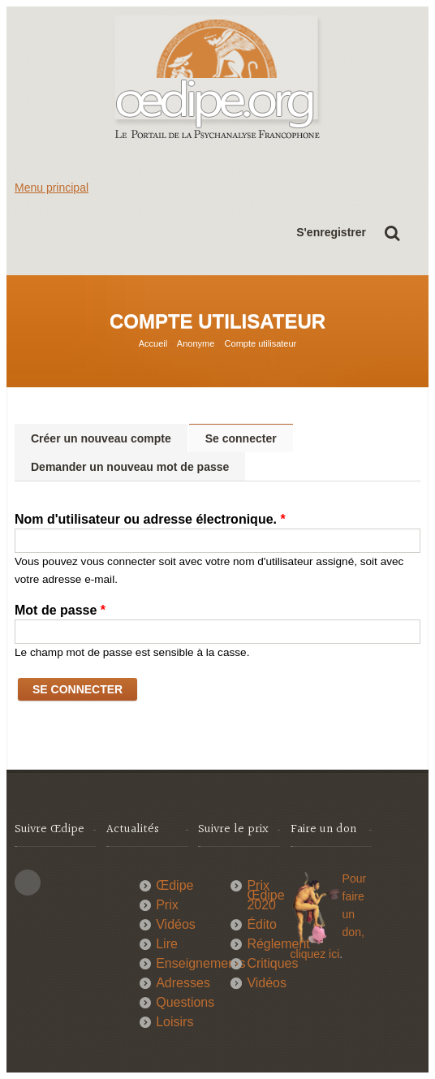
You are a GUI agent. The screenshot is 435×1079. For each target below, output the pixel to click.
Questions (185, 1002)
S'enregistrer (331, 232)
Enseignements (200, 963)
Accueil (153, 343)
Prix (167, 905)
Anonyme (195, 343)
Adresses (183, 983)
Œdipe (174, 885)
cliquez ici (315, 953)
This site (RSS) (28, 883)
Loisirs (174, 1022)
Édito (261, 924)
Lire (167, 944)
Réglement (278, 944)
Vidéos (176, 924)
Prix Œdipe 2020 (265, 895)
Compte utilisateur (261, 343)
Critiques (272, 963)
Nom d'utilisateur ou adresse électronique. (150, 519)
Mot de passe (60, 610)
